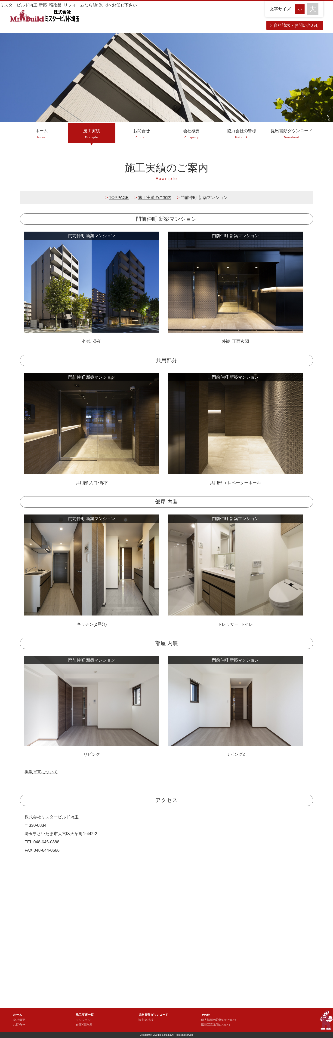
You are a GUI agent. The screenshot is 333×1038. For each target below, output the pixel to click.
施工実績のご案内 (154, 197)
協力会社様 (145, 1020)
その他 (205, 1015)
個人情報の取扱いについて (219, 1020)
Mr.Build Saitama (161, 1034)
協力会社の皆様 (241, 134)
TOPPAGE (119, 197)
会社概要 (191, 134)
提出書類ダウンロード (291, 134)
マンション (83, 1020)
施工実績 (91, 134)
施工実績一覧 (85, 1015)
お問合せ (141, 134)
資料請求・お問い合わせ (296, 25)
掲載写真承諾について (216, 1024)
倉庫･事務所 (84, 1024)
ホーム (41, 134)
